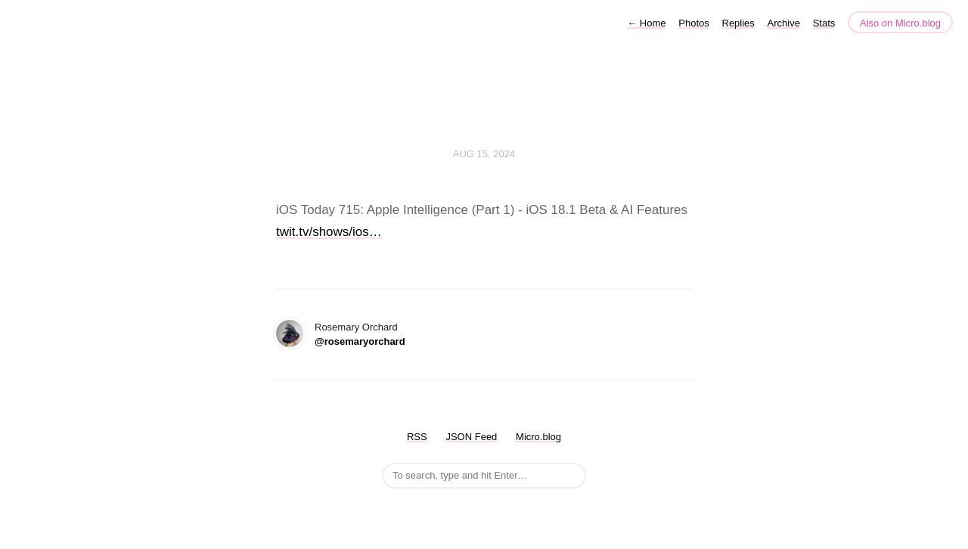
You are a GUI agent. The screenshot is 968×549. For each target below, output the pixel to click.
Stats (824, 23)
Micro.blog (538, 436)
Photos (693, 23)
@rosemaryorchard (360, 341)
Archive (784, 23)
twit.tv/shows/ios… (329, 232)
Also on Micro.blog (900, 23)
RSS (417, 436)
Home (646, 23)
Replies (738, 23)
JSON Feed (471, 436)
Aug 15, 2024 (484, 154)
